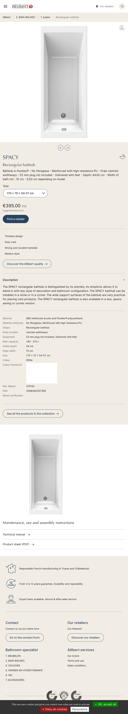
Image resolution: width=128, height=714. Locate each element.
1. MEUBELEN (13, 655)
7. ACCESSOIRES (15, 679)
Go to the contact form (25, 637)
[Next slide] (67, 147)
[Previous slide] (60, 147)
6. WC (9, 675)
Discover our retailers (86, 637)
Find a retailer (16, 219)
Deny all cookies (54, 709)
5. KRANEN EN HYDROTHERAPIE (24, 670)
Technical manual (16, 534)
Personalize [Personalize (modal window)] (79, 709)
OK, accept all (105, 704)
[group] (64, 82)
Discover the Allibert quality (27, 264)
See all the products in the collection (33, 413)
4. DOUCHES (13, 665)
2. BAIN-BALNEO (15, 660)
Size (6, 186)
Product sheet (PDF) (18, 544)
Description (64, 280)
